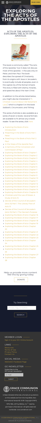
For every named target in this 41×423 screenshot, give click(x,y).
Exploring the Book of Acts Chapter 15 (21, 192)
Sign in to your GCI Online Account (19, 340)
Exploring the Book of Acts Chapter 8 (21, 172)
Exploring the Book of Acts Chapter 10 (21, 178)
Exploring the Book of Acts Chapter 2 (21, 155)
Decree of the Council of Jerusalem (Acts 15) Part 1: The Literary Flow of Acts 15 (20, 203)
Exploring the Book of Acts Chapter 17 (21, 218)
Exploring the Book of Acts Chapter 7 (21, 170)
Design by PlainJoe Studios (20, 420)
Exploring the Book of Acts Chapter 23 (21, 238)
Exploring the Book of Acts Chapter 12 (21, 184)
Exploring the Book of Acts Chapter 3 (21, 158)
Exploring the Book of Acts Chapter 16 (21, 215)
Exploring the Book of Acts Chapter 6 (21, 167)
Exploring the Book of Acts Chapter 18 (21, 221)
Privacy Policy (11, 352)
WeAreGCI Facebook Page (15, 362)
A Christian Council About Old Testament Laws (20, 102)
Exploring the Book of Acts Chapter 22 (21, 235)
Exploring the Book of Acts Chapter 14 (21, 189)
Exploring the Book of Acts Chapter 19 (21, 223)
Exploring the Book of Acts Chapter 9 (21, 175)
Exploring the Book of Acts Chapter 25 (21, 246)
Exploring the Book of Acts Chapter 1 (21, 153)
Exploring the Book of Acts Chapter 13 (21, 187)
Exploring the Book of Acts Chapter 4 (21, 161)
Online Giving (35, 2)
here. (31, 122)
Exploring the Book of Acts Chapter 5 (21, 164)
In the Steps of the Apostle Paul (19, 144)
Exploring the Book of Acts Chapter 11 (21, 181)
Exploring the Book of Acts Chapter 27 (21, 255)
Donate (21, 280)
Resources (9, 348)
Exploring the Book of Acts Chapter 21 (21, 232)
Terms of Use (10, 350)
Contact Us (9, 354)
